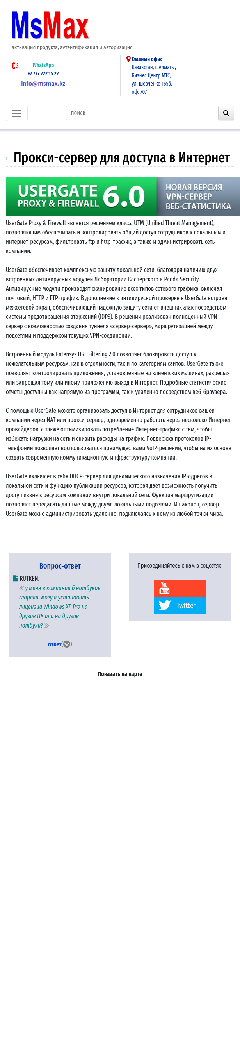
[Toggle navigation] (17, 113)
